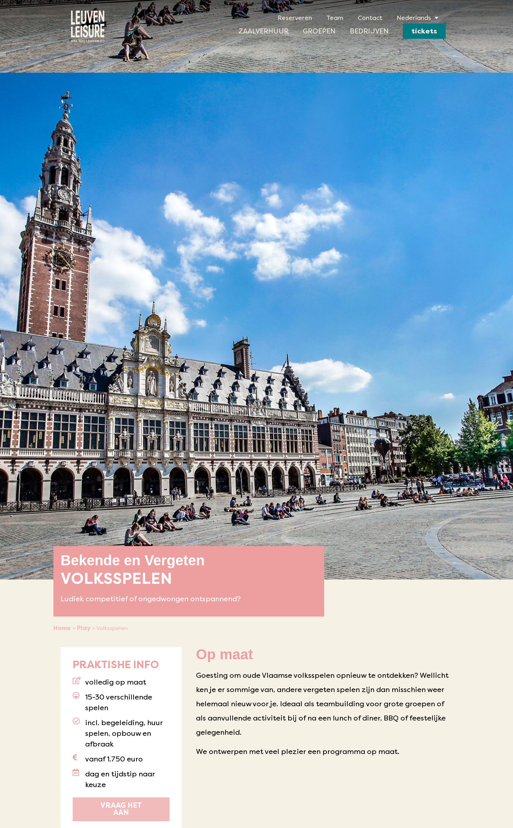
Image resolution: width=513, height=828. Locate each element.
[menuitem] (417, 17)
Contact (370, 17)
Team (334, 17)
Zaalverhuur (263, 31)
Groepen (319, 31)
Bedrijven (369, 31)
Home (62, 628)
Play (83, 628)
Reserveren (295, 17)
